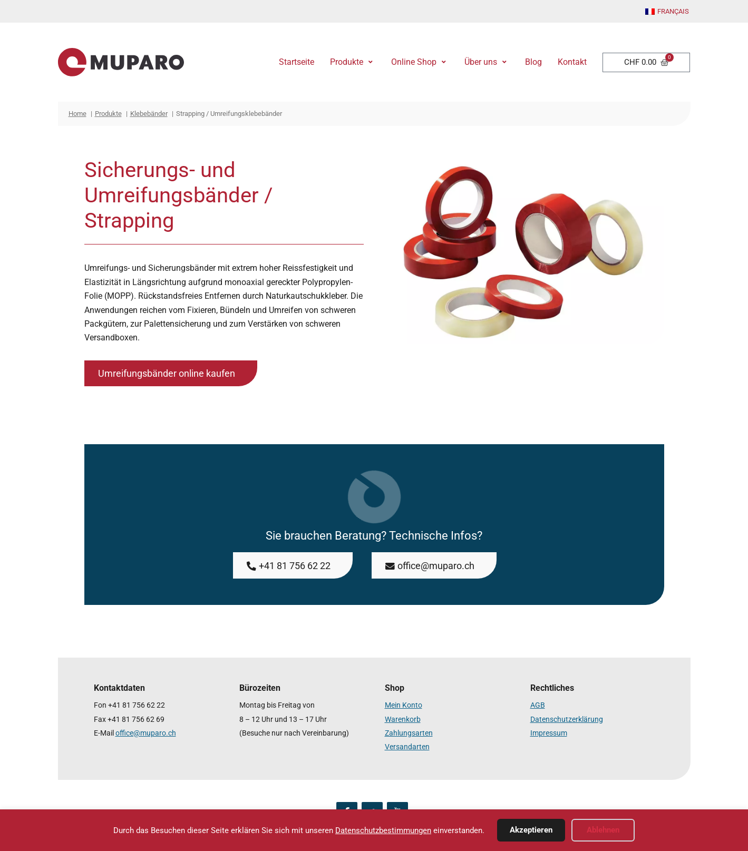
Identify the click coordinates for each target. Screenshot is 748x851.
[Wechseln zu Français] (667, 12)
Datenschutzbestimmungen (383, 830)
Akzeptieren (531, 830)
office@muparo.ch (145, 733)
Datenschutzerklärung (566, 719)
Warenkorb (403, 719)
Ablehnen (603, 830)
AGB (537, 705)
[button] (352, 62)
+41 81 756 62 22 (136, 705)
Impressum (548, 733)
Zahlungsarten (409, 733)
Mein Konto (403, 705)
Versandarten (407, 746)
